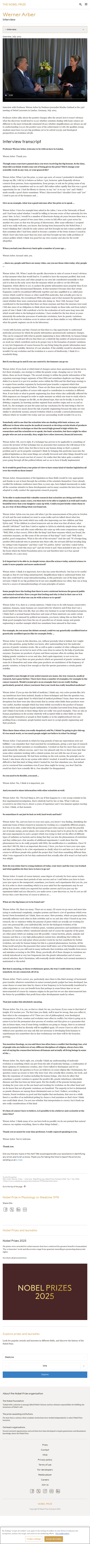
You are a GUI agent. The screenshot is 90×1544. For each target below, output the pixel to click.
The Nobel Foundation (13, 1401)
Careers (45, 1479)
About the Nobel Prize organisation (23, 1393)
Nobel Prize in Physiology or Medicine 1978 (31, 1197)
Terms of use (45, 1464)
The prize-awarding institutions (18, 1414)
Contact (45, 1450)
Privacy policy (45, 1459)
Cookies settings (34, 1539)
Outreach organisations (14, 1427)
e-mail (19, 1160)
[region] (45, 1535)
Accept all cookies (53, 1539)
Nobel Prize (45, 1503)
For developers (45, 1469)
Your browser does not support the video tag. (45, 70)
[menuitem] (45, 1445)
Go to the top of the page (12, 1187)
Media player (45, 1474)
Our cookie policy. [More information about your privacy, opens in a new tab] (62, 1534)
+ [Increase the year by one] (83, 1366)
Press (45, 1445)
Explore (45, 1374)
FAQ (45, 1455)
